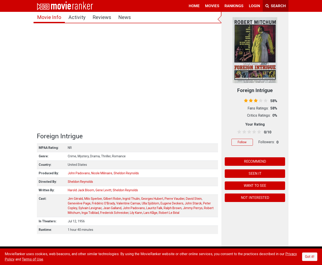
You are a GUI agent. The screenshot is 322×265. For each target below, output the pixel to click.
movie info (49, 17)
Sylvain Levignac (90, 208)
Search (275, 6)
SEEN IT (255, 173)
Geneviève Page (79, 203)
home (194, 6)
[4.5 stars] (258, 132)
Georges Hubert (152, 198)
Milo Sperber (93, 198)
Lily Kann (136, 213)
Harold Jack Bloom (81, 190)
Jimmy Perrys (193, 208)
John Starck (193, 203)
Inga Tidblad (90, 213)
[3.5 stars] (253, 132)
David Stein (194, 198)
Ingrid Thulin (131, 198)
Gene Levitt (103, 190)
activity (76, 17)
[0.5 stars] (238, 132)
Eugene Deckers (172, 203)
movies (212, 6)
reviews (102, 17)
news (124, 17)
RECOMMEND (255, 161)
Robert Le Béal (169, 213)
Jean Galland (112, 208)
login (254, 6)
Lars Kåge (150, 213)
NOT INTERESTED (255, 198)
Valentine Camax (128, 203)
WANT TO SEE (255, 185)
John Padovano (79, 173)
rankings (234, 6)
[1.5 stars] (243, 132)
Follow (242, 142)
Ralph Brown (173, 208)
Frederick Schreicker (114, 213)
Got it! (309, 256)
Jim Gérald (75, 198)
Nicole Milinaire (101, 173)
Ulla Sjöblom (150, 203)
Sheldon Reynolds (126, 173)
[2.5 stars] (248, 132)
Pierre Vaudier (174, 198)
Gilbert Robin (112, 198)
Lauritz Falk (154, 208)
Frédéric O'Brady (103, 203)
